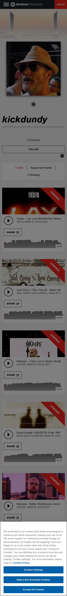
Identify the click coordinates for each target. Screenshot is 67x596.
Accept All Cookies (33, 589)
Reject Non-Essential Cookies (33, 579)
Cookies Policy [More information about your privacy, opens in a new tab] (21, 562)
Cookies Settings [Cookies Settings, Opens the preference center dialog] (33, 569)
